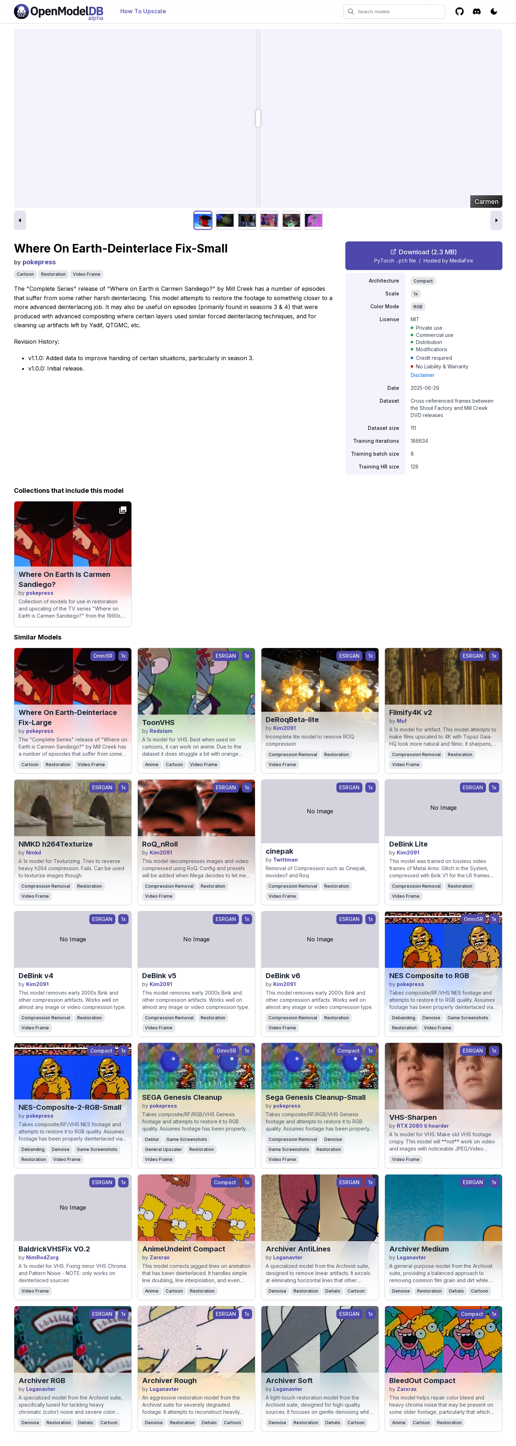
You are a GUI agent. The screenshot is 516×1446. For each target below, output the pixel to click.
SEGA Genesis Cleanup (182, 1097)
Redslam (161, 731)
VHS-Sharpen (413, 1117)
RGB (418, 306)
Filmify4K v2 (410, 712)
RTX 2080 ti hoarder (423, 1126)
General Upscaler (163, 1149)
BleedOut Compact (422, 1380)
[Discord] (476, 11)
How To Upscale (143, 11)
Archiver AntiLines (298, 1249)
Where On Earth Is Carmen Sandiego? (64, 579)
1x (416, 293)
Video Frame (86, 274)
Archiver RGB (42, 1380)
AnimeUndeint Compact (183, 1249)
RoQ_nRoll (160, 844)
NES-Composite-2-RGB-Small (70, 1107)
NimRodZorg (42, 1257)
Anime (152, 764)
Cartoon (25, 274)
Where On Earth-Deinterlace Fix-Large (68, 717)
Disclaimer (423, 375)
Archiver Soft (289, 1380)
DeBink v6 (283, 975)
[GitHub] (459, 11)
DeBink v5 (159, 975)
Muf (402, 721)
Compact (423, 281)
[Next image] (496, 220)
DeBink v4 (36, 975)
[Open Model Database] (58, 11)
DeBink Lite (408, 844)
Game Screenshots (467, 1017)
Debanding (403, 1017)
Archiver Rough (169, 1380)
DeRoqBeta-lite (292, 719)
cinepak (279, 851)
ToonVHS (158, 722)
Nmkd (33, 852)
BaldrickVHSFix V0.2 (54, 1249)
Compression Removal (293, 754)
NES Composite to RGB (429, 975)
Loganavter (287, 1257)
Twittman (285, 860)
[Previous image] (20, 220)
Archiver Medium (419, 1249)
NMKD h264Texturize (56, 844)
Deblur (152, 1139)
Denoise (431, 1017)
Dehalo (332, 1291)
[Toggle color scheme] (494, 11)
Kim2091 (284, 728)
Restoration (53, 274)
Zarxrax (160, 1257)
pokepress (39, 262)
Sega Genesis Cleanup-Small (316, 1097)
